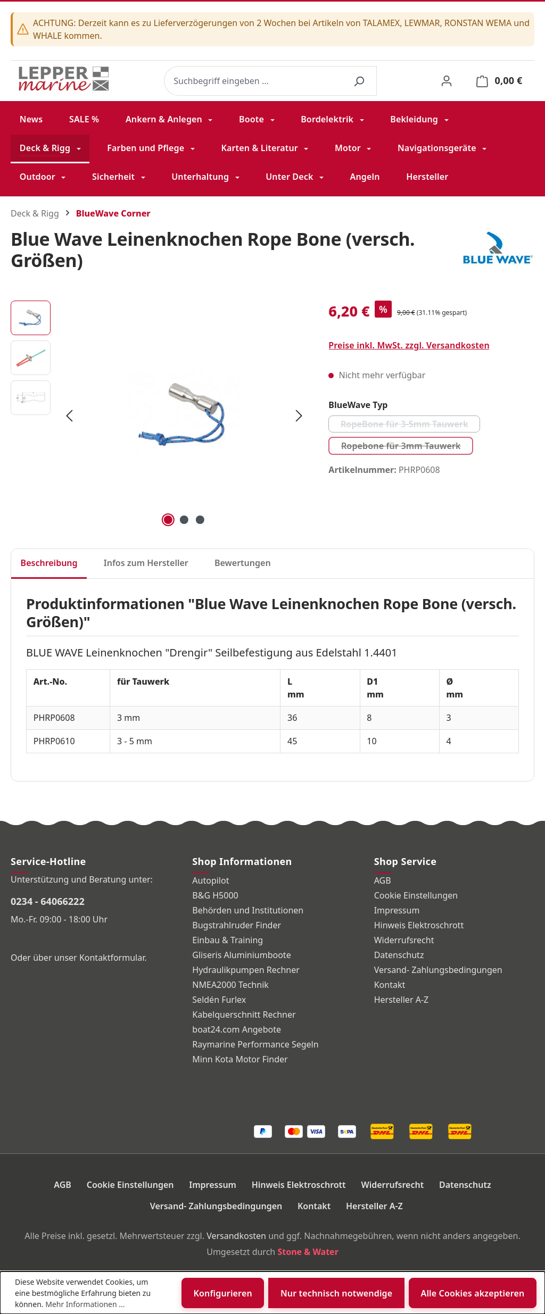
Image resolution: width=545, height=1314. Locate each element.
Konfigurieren (223, 1293)
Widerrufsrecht (404, 940)
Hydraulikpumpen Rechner (245, 970)
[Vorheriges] (69, 414)
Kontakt (390, 985)
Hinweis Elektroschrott (419, 925)
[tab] (49, 564)
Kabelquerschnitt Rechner (243, 1014)
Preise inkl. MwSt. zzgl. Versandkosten (409, 345)
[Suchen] (358, 81)
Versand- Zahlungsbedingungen (438, 970)
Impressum (397, 910)
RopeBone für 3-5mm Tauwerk (410, 425)
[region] (159, 415)
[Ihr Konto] (446, 80)
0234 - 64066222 (48, 901)
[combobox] (253, 81)
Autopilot (210, 880)
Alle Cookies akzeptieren (472, 1293)
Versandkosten (236, 1236)
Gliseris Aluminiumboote (241, 955)
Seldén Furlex (219, 999)
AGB (382, 880)
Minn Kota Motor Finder (239, 1059)
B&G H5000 (215, 895)
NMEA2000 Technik (230, 985)
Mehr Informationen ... (85, 1304)
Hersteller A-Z (401, 999)
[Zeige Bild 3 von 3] (200, 519)
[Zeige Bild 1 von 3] (168, 519)
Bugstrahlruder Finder (236, 925)
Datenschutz (399, 955)
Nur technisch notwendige (336, 1293)
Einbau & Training (227, 940)
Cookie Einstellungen (416, 895)
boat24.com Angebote (236, 1029)
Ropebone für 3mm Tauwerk (407, 447)
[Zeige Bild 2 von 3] (184, 519)
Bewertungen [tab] (242, 563)
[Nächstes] (299, 414)
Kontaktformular (111, 957)
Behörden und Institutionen (247, 910)
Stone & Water (307, 1252)
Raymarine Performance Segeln (255, 1044)
